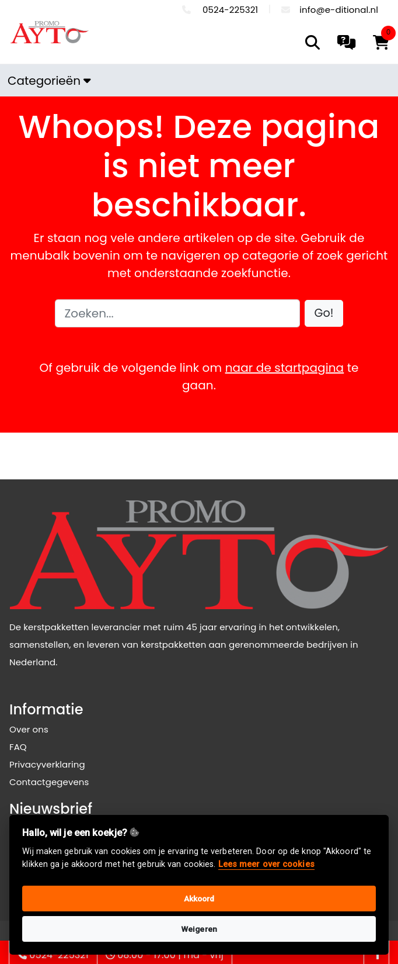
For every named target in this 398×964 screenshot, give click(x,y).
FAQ (18, 747)
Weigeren (199, 929)
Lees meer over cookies (266, 864)
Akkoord (199, 898)
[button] (324, 313)
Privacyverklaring (47, 764)
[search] (312, 42)
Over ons (28, 729)
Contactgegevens (49, 782)
